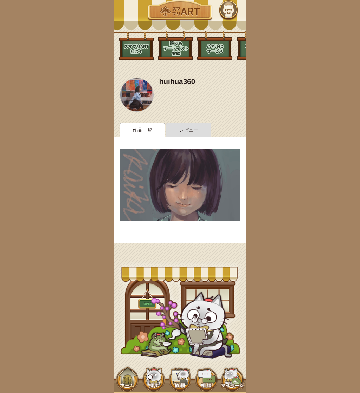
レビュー (189, 130)
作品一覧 (142, 130)
